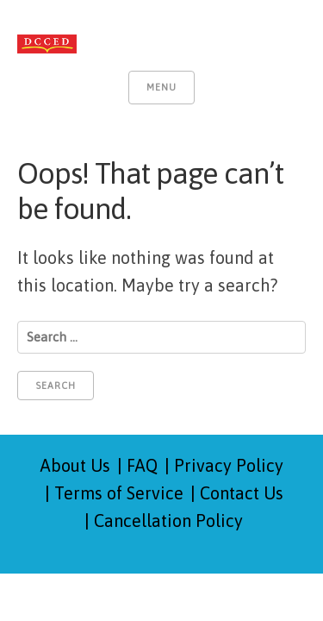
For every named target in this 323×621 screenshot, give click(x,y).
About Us (75, 465)
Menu (161, 87)
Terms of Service (118, 493)
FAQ (142, 465)
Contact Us (241, 493)
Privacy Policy (228, 465)
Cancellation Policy (168, 520)
